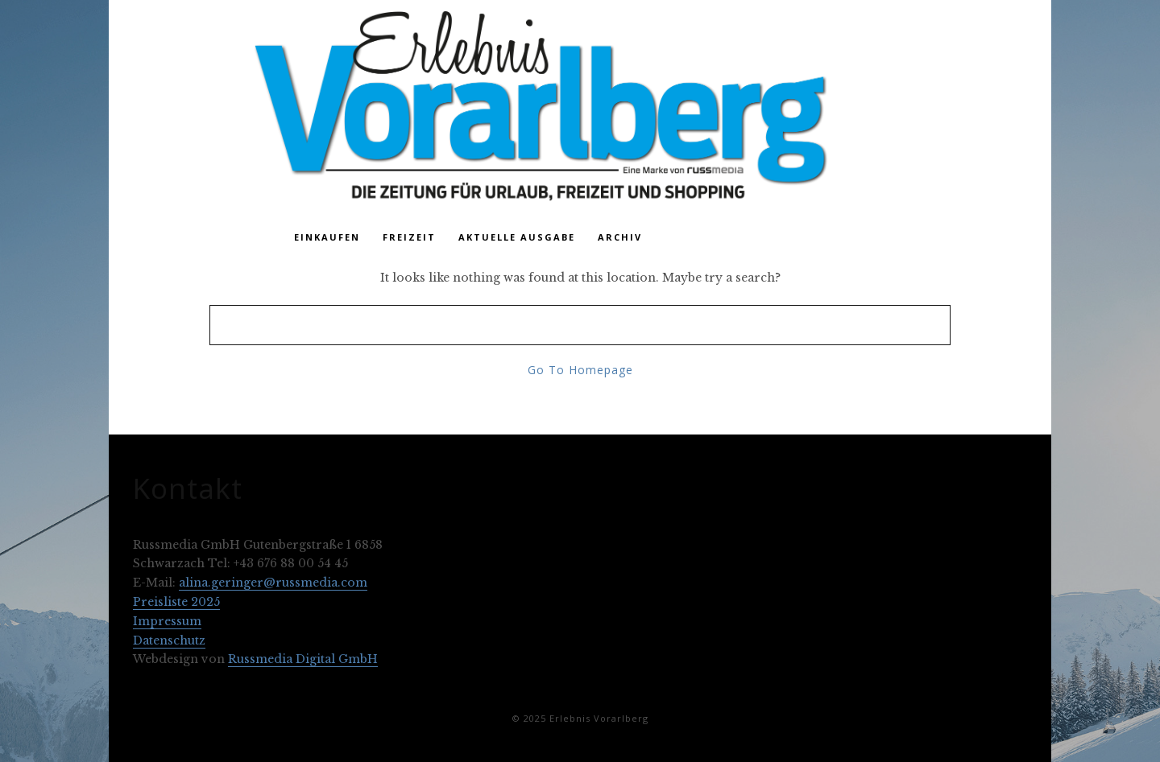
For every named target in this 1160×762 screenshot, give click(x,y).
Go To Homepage (580, 369)
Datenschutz (169, 640)
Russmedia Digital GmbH (303, 659)
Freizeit (409, 237)
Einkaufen (327, 237)
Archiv (620, 237)
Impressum (167, 621)
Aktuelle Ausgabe (516, 237)
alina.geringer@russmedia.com (273, 582)
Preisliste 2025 (176, 602)
